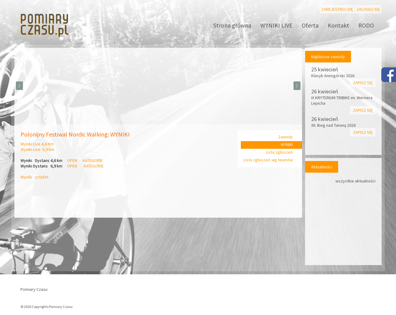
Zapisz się (362, 82)
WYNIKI (287, 144)
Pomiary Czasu (34, 289)
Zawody (285, 137)
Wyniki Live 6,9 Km (37, 149)
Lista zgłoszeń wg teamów (268, 160)
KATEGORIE (93, 160)
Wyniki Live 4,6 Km (37, 144)
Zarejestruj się (337, 9)
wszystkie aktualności (355, 181)
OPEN (72, 160)
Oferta (310, 25)
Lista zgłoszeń (279, 152)
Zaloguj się (368, 9)
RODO (366, 25)
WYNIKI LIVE (276, 25)
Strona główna (232, 25)
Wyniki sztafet (35, 177)
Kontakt (338, 25)
